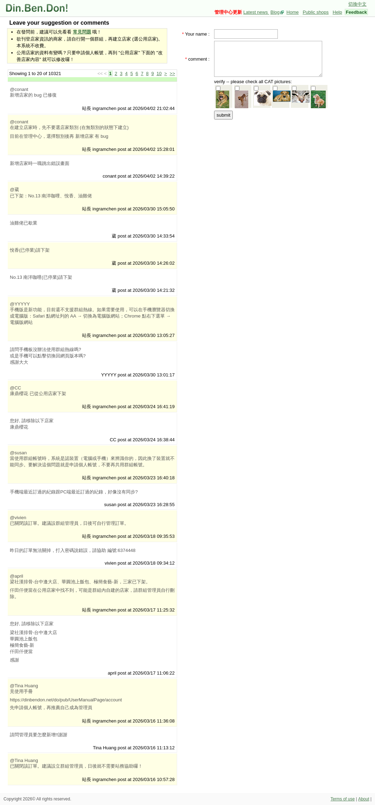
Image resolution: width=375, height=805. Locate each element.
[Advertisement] (270, 165)
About (363, 799)
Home (293, 12)
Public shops (316, 12)
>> (172, 73)
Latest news (256, 12)
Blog (275, 12)
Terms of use (343, 799)
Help (337, 12)
